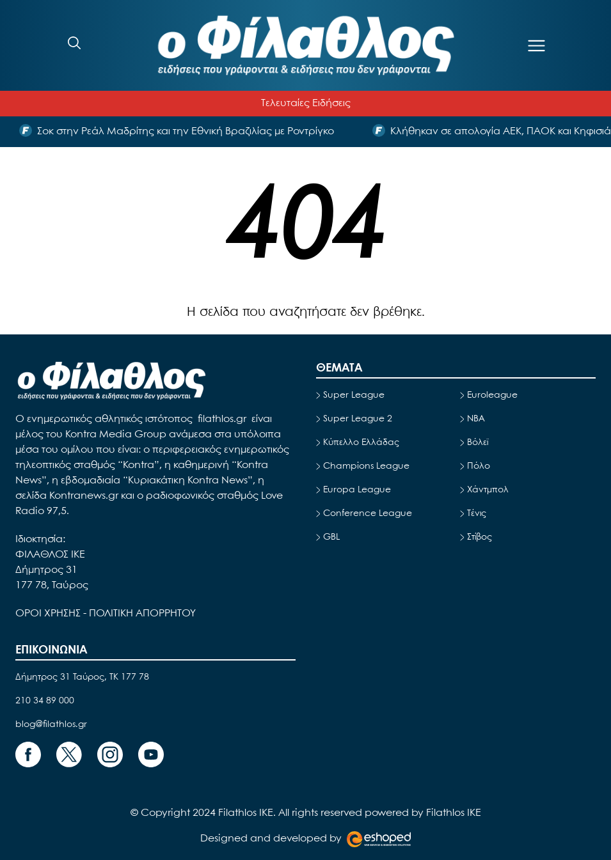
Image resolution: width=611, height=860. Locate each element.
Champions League (366, 466)
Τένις (476, 513)
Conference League (367, 513)
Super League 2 (357, 418)
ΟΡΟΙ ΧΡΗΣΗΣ (49, 613)
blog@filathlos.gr (51, 724)
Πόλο (478, 466)
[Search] (74, 42)
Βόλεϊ (477, 442)
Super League (354, 395)
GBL (331, 537)
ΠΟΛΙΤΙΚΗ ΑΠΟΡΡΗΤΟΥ (142, 613)
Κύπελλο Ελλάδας (361, 442)
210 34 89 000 (44, 700)
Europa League (357, 489)
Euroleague (492, 395)
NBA (476, 418)
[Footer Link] (28, 754)
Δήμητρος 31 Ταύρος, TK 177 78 (82, 677)
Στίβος (479, 537)
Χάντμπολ (488, 489)
